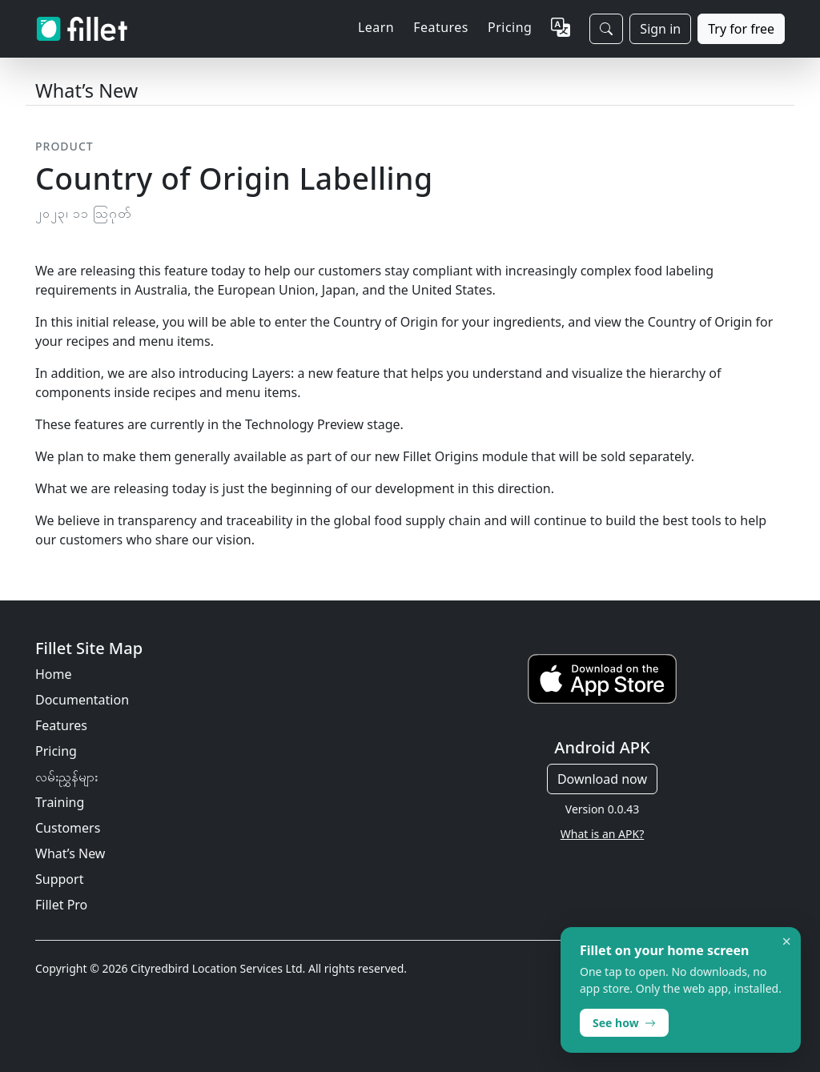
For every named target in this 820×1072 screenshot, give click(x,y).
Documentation (82, 700)
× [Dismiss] (786, 941)
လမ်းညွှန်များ (66, 776)
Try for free (741, 29)
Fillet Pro (61, 904)
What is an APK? (602, 833)
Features (61, 725)
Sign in (660, 29)
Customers (67, 828)
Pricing (510, 27)
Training (59, 802)
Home (53, 674)
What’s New (70, 853)
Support (59, 879)
